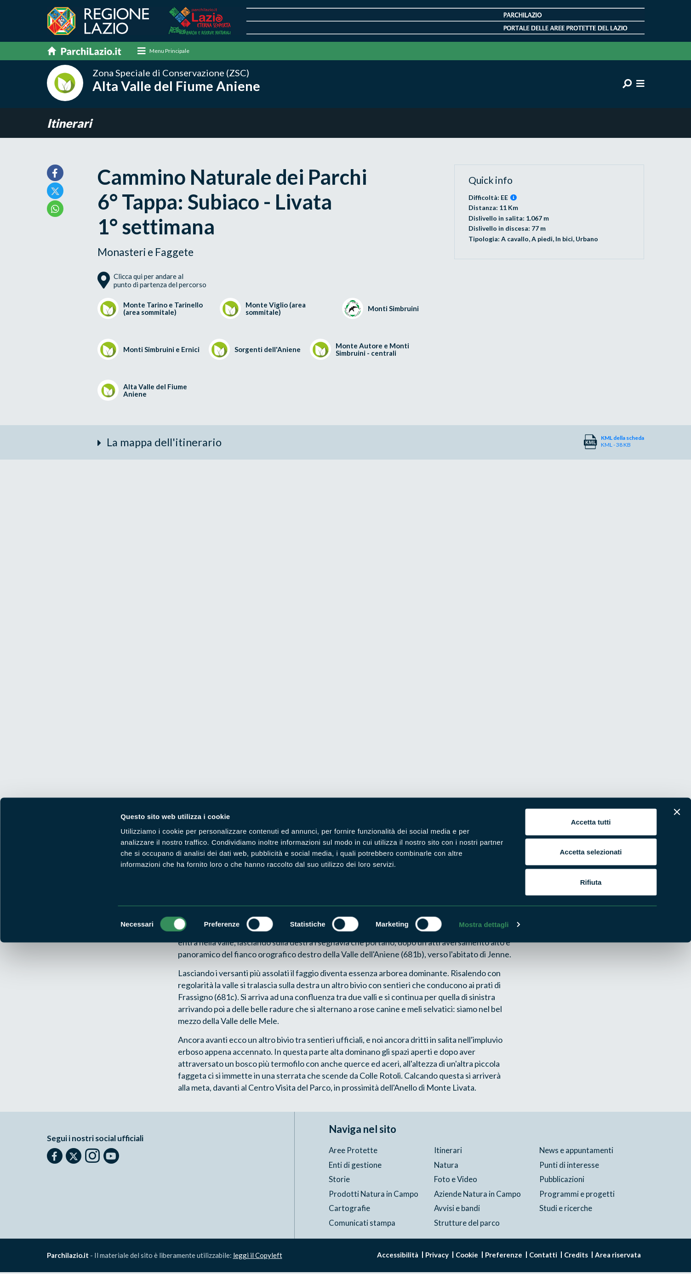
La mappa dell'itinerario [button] (167, 444)
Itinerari (71, 123)
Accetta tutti (591, 1153)
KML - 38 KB (622, 442)
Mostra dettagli (483, 1256)
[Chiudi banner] (677, 1143)
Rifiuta (591, 1213)
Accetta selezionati (591, 1184)
